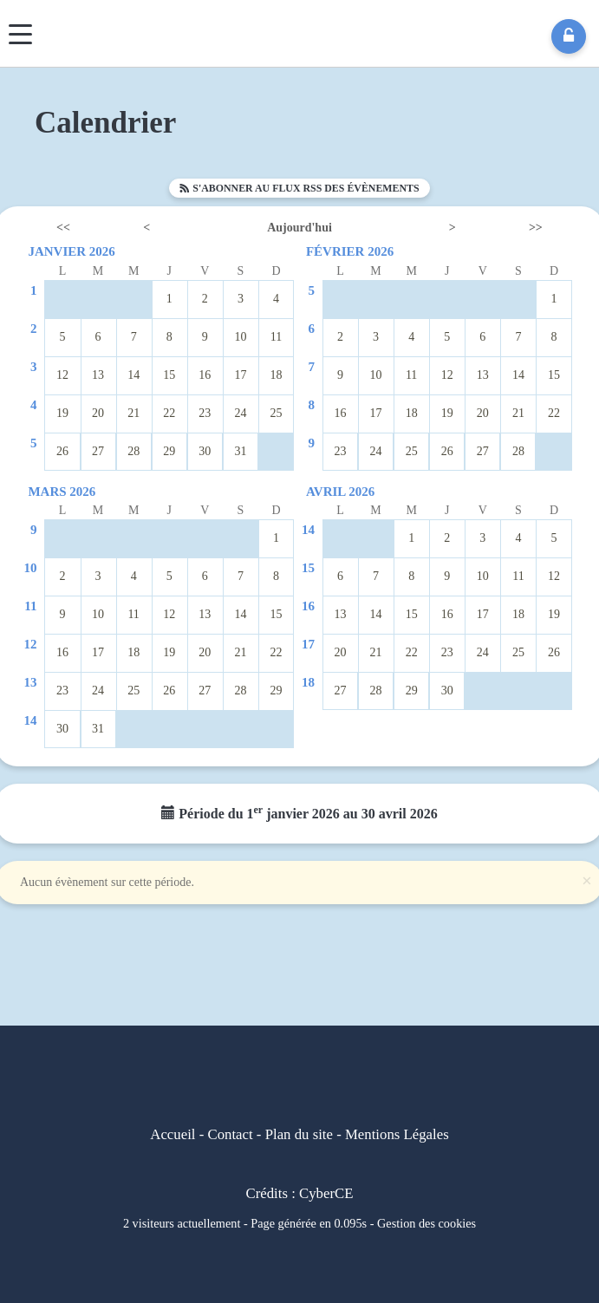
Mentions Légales (397, 1134)
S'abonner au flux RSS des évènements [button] (299, 188)
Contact (229, 1134)
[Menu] (20, 34)
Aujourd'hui (299, 227)
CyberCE (326, 1193)
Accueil (172, 1134)
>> (536, 227)
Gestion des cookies (426, 1223)
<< (63, 227)
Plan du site (299, 1134)
